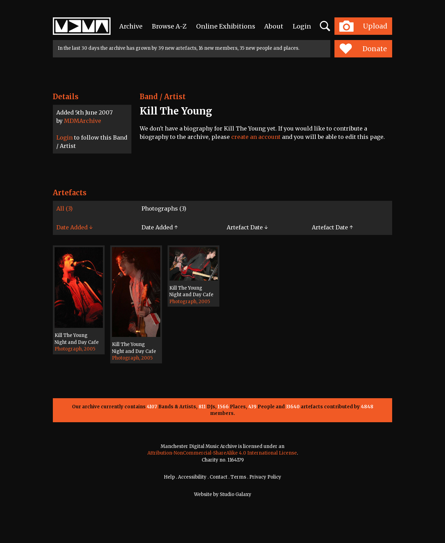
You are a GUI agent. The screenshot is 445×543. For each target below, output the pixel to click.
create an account (256, 136)
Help (169, 477)
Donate (363, 49)
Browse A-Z (169, 26)
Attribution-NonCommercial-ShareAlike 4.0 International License (222, 453)
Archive (131, 26)
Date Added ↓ (74, 227)
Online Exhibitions (225, 26)
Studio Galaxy (235, 494)
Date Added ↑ (159, 227)
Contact (218, 477)
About (273, 26)
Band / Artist (163, 96)
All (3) (64, 208)
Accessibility (192, 477)
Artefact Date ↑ (332, 227)
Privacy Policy (265, 477)
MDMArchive (82, 120)
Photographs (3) (163, 208)
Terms (238, 477)
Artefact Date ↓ (247, 227)
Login (302, 26)
